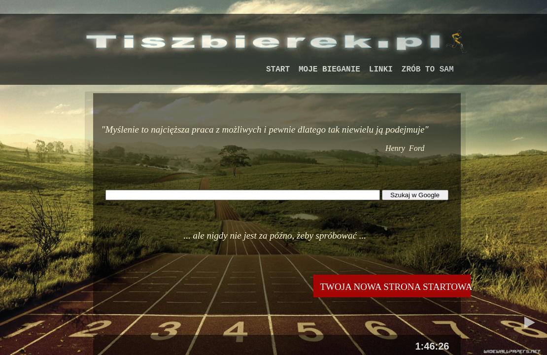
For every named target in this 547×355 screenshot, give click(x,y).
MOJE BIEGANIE (329, 69)
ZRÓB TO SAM (428, 69)
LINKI (381, 69)
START (278, 69)
